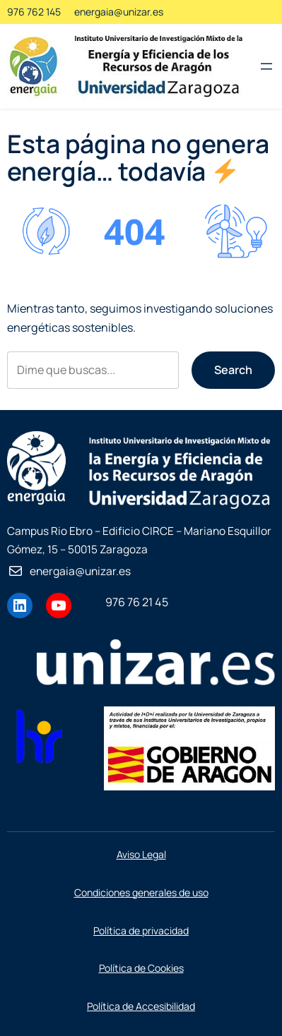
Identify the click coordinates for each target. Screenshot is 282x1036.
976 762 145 (34, 11)
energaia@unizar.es (118, 11)
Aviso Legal (141, 854)
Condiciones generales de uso (141, 892)
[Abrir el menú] (266, 66)
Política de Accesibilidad (141, 1006)
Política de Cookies (141, 968)
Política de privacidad (141, 930)
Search (233, 370)
